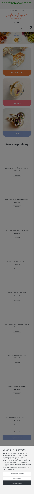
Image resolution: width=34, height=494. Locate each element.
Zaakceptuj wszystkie (17, 483)
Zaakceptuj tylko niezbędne (17, 473)
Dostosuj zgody (17, 478)
